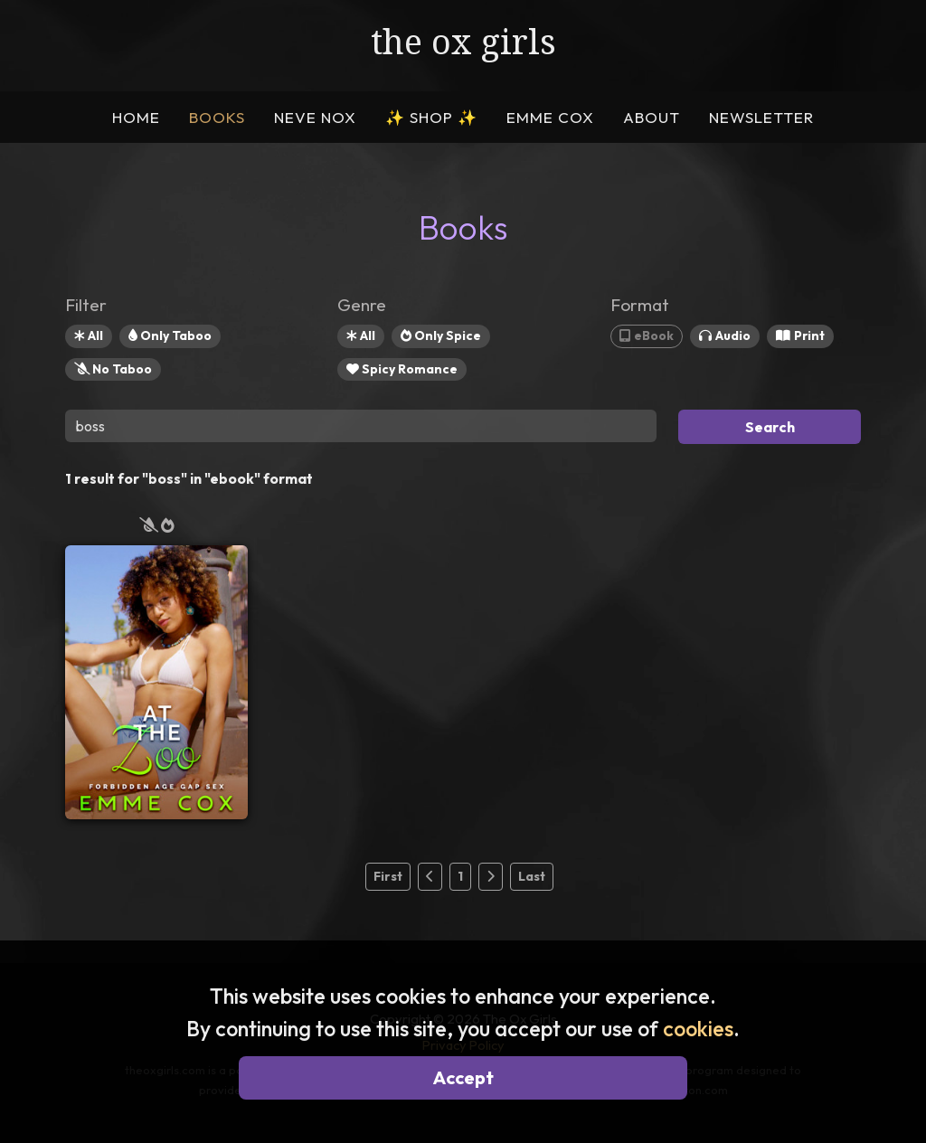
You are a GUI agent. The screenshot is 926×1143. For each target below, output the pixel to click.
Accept (463, 1077)
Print (800, 335)
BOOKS (217, 117)
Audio (725, 335)
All (88, 335)
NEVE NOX (315, 117)
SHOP (431, 117)
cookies (698, 1028)
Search (770, 427)
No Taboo (113, 369)
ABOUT (651, 117)
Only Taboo (170, 335)
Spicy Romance (402, 369)
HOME (136, 117)
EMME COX (550, 117)
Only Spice (441, 335)
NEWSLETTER (761, 117)
